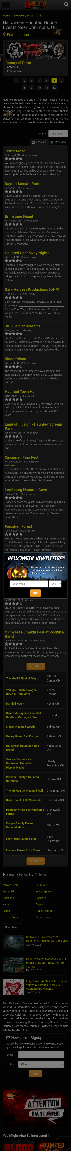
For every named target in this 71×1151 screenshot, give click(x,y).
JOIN (36, 593)
